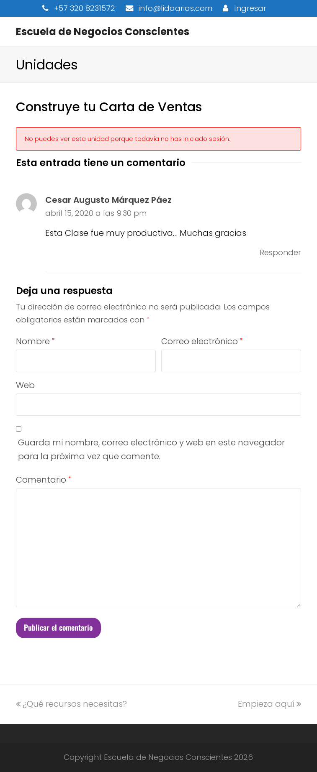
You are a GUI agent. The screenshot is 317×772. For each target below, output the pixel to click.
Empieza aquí (269, 704)
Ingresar (250, 8)
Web (25, 385)
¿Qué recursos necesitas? (71, 704)
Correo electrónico (201, 341)
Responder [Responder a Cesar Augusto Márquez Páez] (280, 252)
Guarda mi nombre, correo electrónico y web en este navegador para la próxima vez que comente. (151, 449)
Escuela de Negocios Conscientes (102, 31)
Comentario (43, 480)
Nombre (35, 341)
